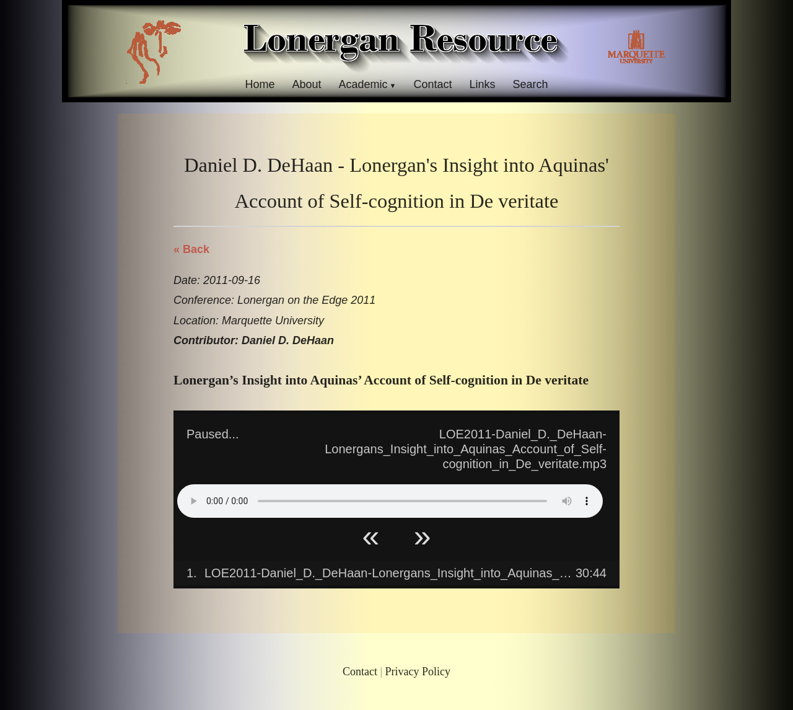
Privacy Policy (418, 671)
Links (483, 84)
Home (259, 84)
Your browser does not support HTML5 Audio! (390, 501)
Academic (362, 84)
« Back (191, 249)
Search (530, 84)
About (306, 84)
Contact (432, 84)
